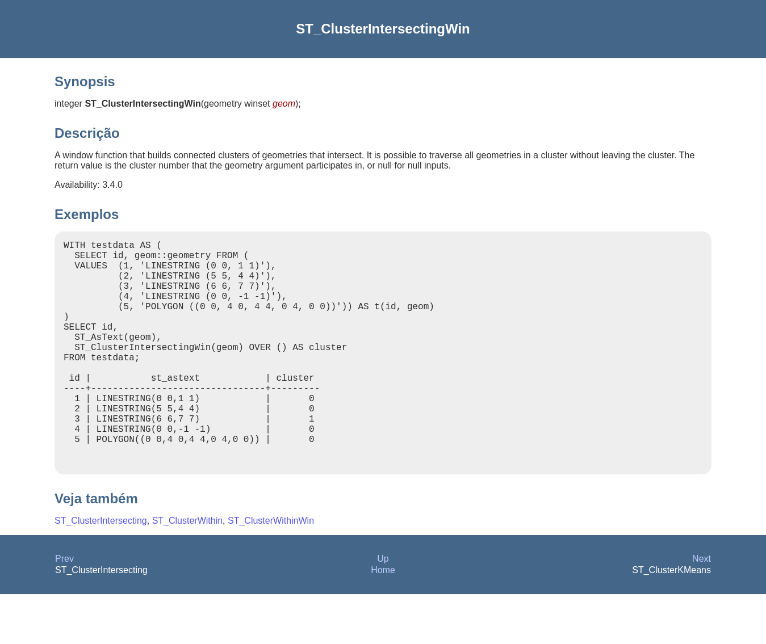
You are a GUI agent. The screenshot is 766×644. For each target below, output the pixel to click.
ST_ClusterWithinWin (271, 570)
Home (383, 620)
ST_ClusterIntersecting (101, 570)
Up (382, 608)
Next (701, 608)
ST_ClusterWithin (187, 570)
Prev (64, 608)
